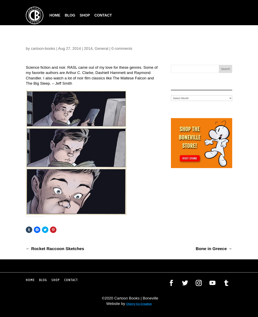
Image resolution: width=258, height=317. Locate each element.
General (101, 48)
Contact (103, 15)
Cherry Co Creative (139, 304)
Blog (70, 15)
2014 (88, 48)
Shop (85, 15)
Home (54, 15)
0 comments (121, 48)
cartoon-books (43, 48)
